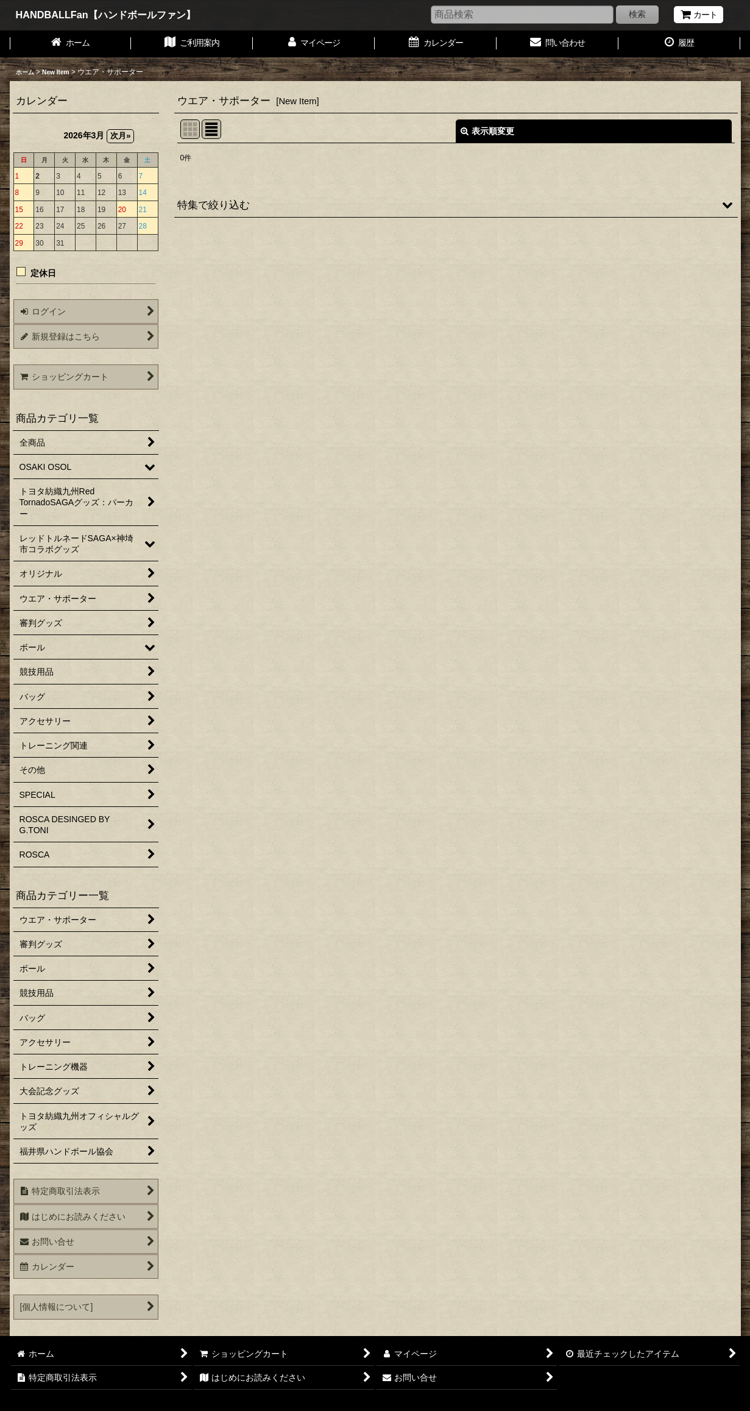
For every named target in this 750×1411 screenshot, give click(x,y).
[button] (456, 205)
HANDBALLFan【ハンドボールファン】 (106, 14)
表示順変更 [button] (487, 131)
